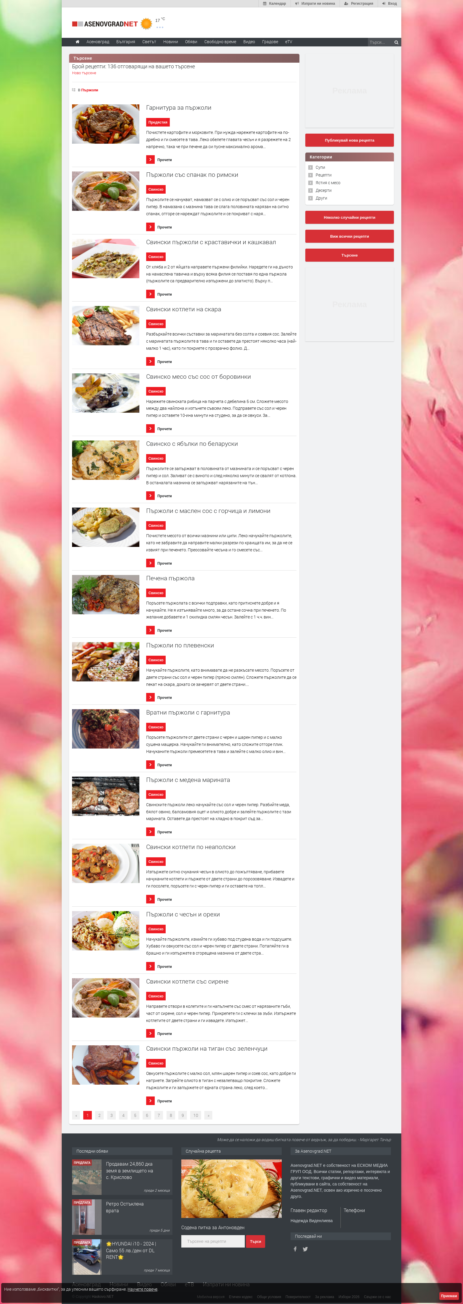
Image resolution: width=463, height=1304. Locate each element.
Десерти (324, 190)
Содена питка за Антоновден (212, 1227)
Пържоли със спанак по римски (192, 174)
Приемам (449, 1296)
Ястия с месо (328, 182)
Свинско (156, 189)
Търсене (350, 255)
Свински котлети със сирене (187, 981)
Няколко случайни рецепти (349, 217)
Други (321, 198)
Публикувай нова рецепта (349, 140)
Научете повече (142, 1289)
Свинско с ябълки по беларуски (192, 443)
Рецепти (324, 175)
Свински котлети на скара (183, 309)
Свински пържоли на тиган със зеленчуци (207, 1048)
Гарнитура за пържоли (178, 107)
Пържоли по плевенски (180, 645)
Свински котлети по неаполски (191, 847)
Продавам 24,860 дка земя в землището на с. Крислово (129, 1210)
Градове (270, 41)
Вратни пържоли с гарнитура (188, 712)
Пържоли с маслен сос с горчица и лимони (208, 511)
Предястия (158, 122)
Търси (255, 1242)
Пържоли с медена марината (188, 780)
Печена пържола (170, 578)
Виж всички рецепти (349, 236)
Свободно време (220, 41)
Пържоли (89, 90)
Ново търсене (84, 72)
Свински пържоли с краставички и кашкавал (211, 242)
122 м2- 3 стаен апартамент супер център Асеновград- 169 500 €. (128, 1174)
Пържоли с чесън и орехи (183, 914)
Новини (170, 41)
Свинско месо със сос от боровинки (198, 376)
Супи (320, 167)
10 (195, 1115)
